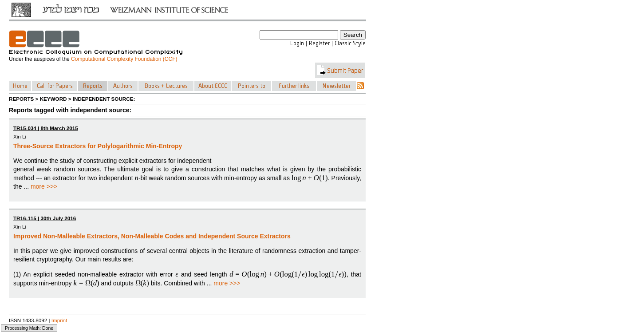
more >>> (44, 186)
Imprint (59, 320)
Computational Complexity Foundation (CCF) (124, 59)
